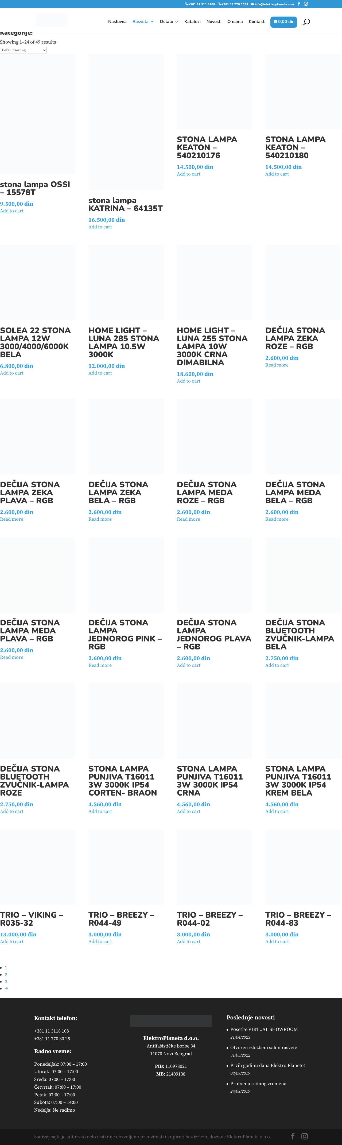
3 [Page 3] (6, 982)
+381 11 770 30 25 (52, 1039)
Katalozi (192, 22)
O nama (235, 22)
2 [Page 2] (6, 975)
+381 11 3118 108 (51, 1031)
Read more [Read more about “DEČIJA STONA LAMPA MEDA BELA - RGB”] (277, 519)
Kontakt (257, 22)
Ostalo (166, 22)
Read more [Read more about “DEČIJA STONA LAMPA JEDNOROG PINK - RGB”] (100, 665)
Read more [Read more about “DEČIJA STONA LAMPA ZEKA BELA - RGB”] (100, 519)
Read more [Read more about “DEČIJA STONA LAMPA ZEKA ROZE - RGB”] (277, 365)
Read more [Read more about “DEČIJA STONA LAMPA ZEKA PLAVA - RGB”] (11, 519)
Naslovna (117, 22)
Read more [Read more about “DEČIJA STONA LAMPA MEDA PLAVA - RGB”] (11, 657)
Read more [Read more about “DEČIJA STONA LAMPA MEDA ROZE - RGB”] (188, 519)
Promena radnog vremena (258, 1084)
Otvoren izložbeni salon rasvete (263, 1048)
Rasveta (141, 22)
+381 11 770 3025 (234, 4)
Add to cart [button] (12, 211)
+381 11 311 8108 (201, 4)
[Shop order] (23, 50)
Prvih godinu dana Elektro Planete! (267, 1065)
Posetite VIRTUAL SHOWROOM (264, 1029)
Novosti (214, 22)
